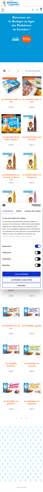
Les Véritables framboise (11, 364)
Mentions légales (21, 487)
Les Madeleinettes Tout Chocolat (32, 138)
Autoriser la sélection (21, 280)
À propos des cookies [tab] (33, 211)
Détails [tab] (18, 211)
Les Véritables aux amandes (31, 364)
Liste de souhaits (8, 465)
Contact (4, 452)
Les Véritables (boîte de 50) (11, 100)
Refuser (21, 285)
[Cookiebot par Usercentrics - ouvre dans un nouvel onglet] (32, 205)
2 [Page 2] (21, 418)
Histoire (4, 442)
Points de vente (7, 445)
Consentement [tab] (7, 211)
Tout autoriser (21, 274)
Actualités (5, 449)
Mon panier (6, 462)
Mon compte (6, 459)
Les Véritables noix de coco (11, 327)
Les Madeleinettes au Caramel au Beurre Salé (11, 177)
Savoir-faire (5, 439)
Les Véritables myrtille (32, 325)
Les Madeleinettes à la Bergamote (32, 176)
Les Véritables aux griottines (11, 402)
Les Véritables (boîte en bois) (31, 100)
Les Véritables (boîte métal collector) (11, 138)
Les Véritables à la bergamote (31, 402)
